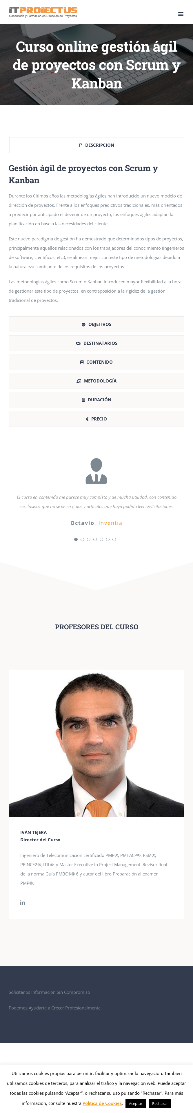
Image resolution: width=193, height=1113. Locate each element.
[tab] (96, 145)
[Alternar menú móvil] (181, 14)
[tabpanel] (96, 236)
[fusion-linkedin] (22, 902)
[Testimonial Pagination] (76, 539)
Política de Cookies (102, 1103)
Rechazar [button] (160, 1103)
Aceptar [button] (135, 1103)
